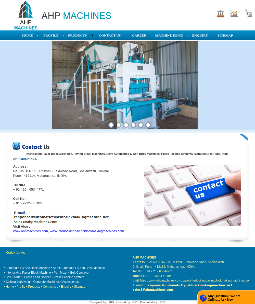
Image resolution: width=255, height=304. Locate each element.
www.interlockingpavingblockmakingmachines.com (87, 231)
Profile (21, 286)
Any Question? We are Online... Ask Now (224, 297)
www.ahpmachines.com (30, 231)
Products (34, 286)
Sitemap (79, 286)
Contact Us (50, 286)
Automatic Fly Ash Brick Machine (28, 268)
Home (10, 286)
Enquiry (66, 286)
